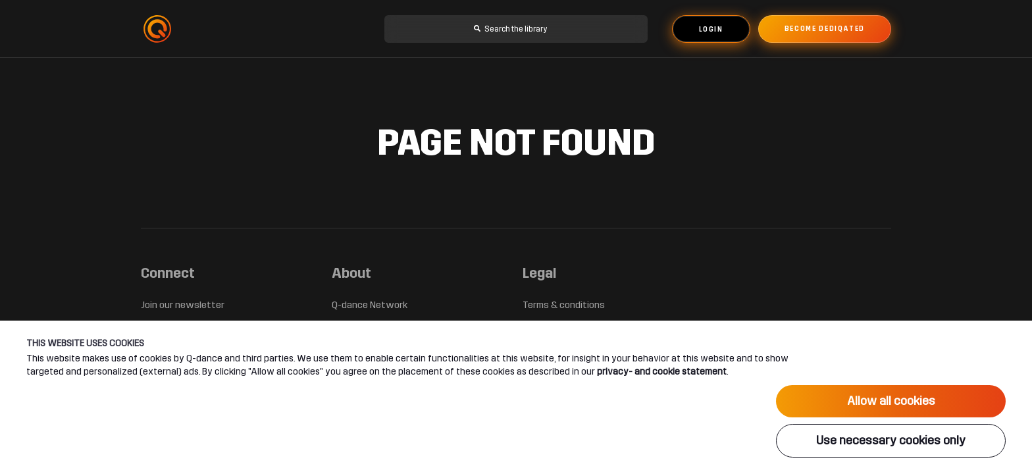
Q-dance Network (369, 305)
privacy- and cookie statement (662, 371)
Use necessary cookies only (891, 440)
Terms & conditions (564, 305)
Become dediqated (825, 29)
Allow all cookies (891, 401)
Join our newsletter (182, 305)
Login (711, 30)
